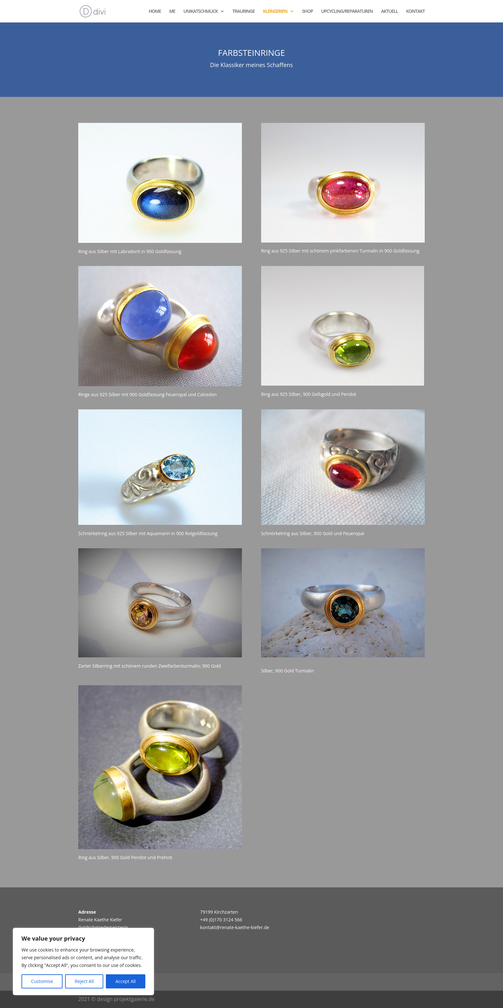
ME (172, 11)
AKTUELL (389, 11)
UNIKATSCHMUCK (200, 11)
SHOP (307, 11)
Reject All (84, 981)
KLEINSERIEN (275, 11)
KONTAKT (415, 11)
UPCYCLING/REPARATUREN (347, 11)
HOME (155, 11)
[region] (83, 961)
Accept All (125, 981)
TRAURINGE (243, 11)
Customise (42, 981)
